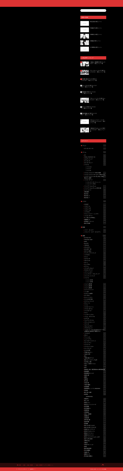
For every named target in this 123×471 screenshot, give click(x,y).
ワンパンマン (95, 343)
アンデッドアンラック (95, 253)
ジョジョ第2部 (89, 281)
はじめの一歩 (95, 249)
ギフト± (95, 266)
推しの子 (95, 400)
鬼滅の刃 (95, 452)
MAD (95, 241)
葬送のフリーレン (95, 433)
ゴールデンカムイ (95, 268)
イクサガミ (95, 212)
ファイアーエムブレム (95, 186)
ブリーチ (95, 324)
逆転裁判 (95, 192)
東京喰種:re (95, 408)
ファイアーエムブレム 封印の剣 (95, 188)
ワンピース (95, 344)
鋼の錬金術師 (95, 448)
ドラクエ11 (89, 166)
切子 (95, 367)
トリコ (95, 305)
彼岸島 (95, 394)
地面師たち (95, 219)
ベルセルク (95, 333)
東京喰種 (95, 406)
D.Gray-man (95, 237)
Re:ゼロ (95, 243)
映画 (94, 227)
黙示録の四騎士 (95, 456)
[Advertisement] (46, 22)
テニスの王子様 (95, 299)
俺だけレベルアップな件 (95, 360)
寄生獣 (95, 390)
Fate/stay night (95, 239)
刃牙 (95, 365)
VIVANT (95, 204)
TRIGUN (95, 245)
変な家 (95, 381)
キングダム (95, 264)
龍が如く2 (95, 196)
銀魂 (95, 446)
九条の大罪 (95, 354)
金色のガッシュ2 (95, 444)
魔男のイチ (95, 454)
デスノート (95, 303)
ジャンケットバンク (95, 276)
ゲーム (94, 152)
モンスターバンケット (95, 341)
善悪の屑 (95, 375)
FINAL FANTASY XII (95, 157)
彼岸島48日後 (89, 396)
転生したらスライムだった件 (95, 437)
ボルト (95, 335)
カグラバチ (95, 258)
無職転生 (95, 416)
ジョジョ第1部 (89, 280)
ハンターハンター (95, 314)
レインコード (95, 190)
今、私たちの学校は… (95, 217)
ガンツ (95, 262)
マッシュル (95, 337)
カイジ (95, 257)
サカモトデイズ (95, 270)
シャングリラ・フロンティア (95, 274)
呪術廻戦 (95, 371)
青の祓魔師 (95, 450)
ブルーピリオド (95, 326)
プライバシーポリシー (22, 469)
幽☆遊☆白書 (95, 392)
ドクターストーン (95, 307)
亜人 (95, 356)
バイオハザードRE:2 (91, 183)
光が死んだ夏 (95, 362)
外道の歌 (95, 383)
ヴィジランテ (95, 348)
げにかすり (95, 247)
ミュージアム (95, 339)
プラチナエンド (95, 328)
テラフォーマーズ (95, 301)
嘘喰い (95, 377)
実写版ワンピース (95, 221)
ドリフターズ (95, 311)
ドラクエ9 (88, 170)
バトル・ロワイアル (95, 316)
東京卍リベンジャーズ (95, 404)
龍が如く (95, 194)
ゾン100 (95, 291)
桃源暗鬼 (95, 410)
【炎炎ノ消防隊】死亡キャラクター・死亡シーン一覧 (37, 163)
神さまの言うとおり (95, 425)
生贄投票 (95, 418)
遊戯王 (95, 443)
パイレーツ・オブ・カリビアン (95, 232)
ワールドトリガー (95, 346)
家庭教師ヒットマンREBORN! (95, 388)
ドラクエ (95, 165)
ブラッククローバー (95, 322)
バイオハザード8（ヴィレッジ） (93, 182)
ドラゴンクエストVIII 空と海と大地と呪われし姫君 (95, 177)
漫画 (94, 235)
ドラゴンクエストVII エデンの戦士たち (95, 174)
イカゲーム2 (95, 208)
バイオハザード (95, 180)
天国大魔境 (95, 385)
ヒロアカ (95, 318)
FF (95, 155)
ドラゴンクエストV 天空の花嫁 (95, 173)
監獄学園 (95, 422)
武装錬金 (95, 412)
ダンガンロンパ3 (95, 148)
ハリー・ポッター (95, 230)
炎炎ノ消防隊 (20, 34)
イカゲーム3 (95, 210)
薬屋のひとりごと (95, 435)
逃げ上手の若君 (95, 439)
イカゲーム (95, 206)
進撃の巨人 (95, 441)
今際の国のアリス (95, 358)
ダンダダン (95, 295)
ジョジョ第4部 (95, 286)
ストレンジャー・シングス (95, 214)
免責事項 (32, 469)
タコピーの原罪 (95, 293)
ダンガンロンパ (95, 163)
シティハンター (95, 272)
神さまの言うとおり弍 (95, 427)
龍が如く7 (95, 197)
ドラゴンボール (95, 309)
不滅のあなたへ (95, 352)
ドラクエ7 (88, 168)
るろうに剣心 (95, 251)
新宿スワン (95, 402)
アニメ (94, 145)
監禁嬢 (95, 423)
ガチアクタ (95, 260)
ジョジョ (95, 278)
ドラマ (94, 201)
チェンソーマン (95, 297)
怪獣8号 (95, 399)
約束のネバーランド (95, 429)
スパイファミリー (95, 290)
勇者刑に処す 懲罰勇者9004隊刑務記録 (95, 369)
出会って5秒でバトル (95, 364)
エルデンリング (95, 159)
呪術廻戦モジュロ (95, 373)
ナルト (95, 312)
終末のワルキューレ (95, 431)
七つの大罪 (95, 350)
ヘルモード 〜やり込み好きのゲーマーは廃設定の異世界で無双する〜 (95, 330)
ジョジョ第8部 (95, 288)
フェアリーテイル (95, 320)
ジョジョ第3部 (95, 284)
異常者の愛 (95, 420)
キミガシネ (95, 161)
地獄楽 (95, 379)
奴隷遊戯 (95, 386)
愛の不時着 (95, 223)
